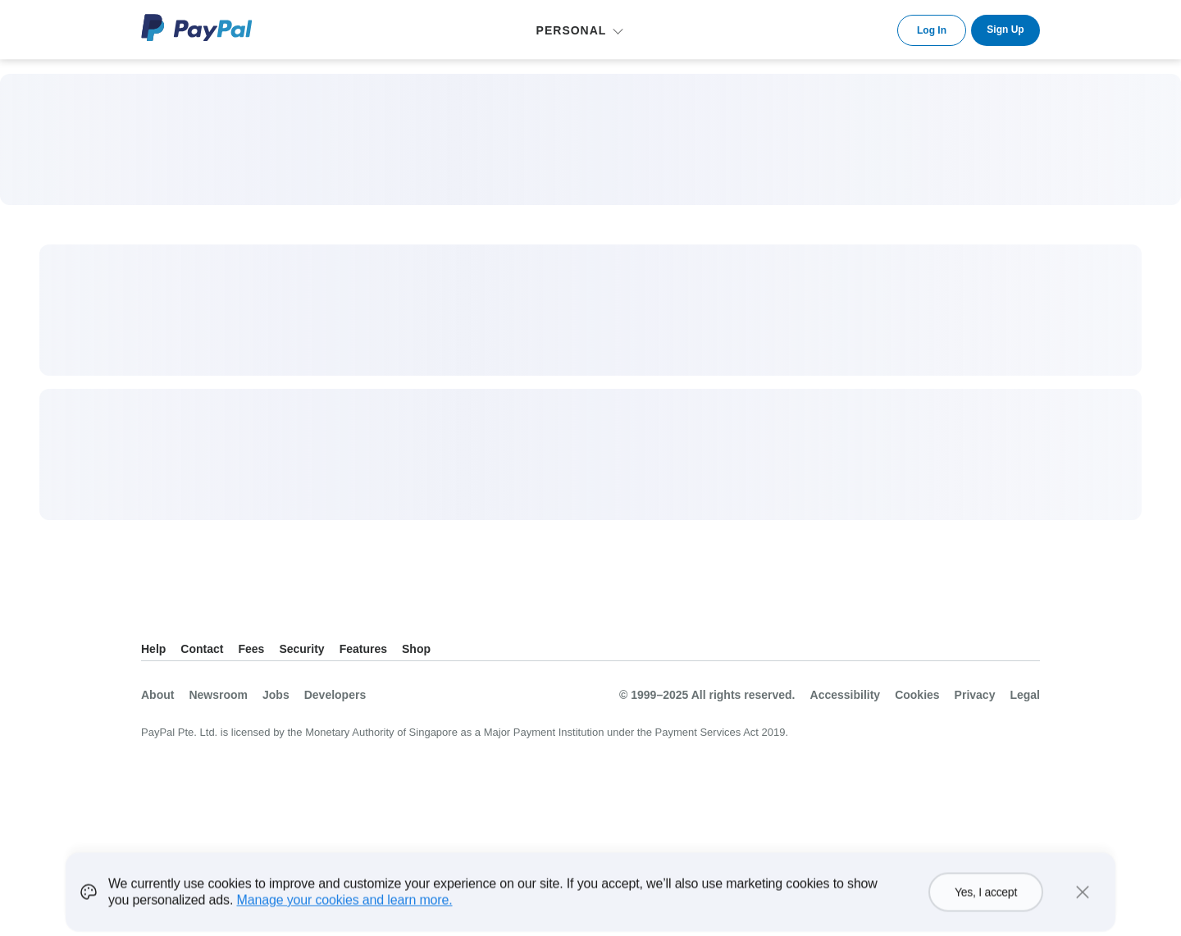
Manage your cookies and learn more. (345, 910)
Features (363, 648)
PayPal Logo (197, 27)
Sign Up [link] (1005, 29)
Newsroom (218, 694)
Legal (1025, 694)
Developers (335, 694)
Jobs (276, 694)
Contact (201, 648)
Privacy (975, 694)
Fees (251, 648)
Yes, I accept (986, 902)
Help (153, 648)
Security (301, 648)
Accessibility (845, 694)
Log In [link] (931, 30)
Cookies (917, 694)
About (157, 694)
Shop (416, 648)
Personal (571, 30)
